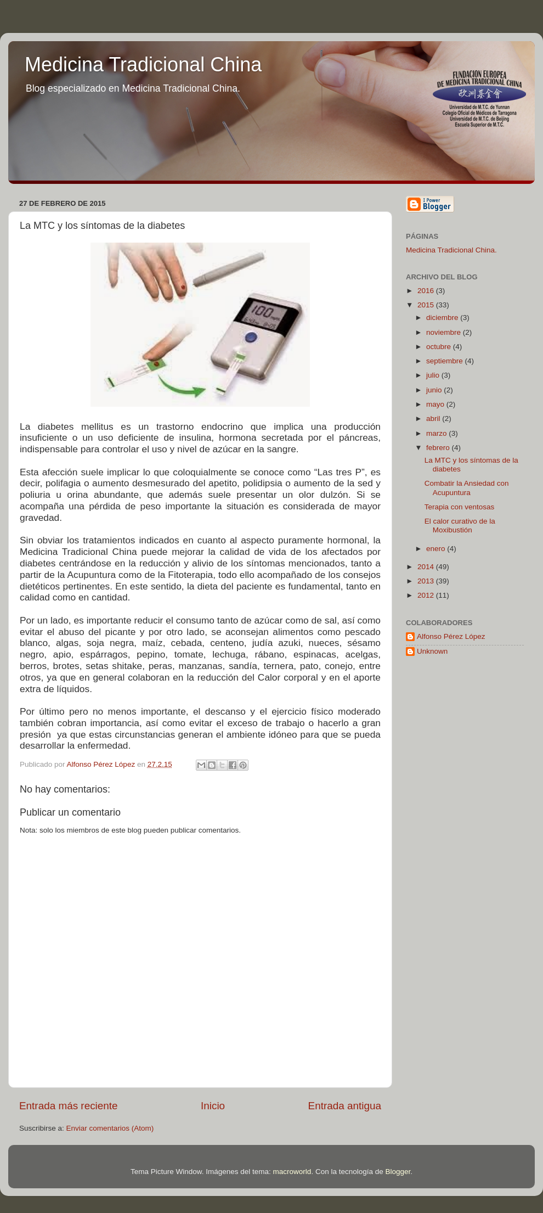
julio (434, 375)
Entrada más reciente (68, 1105)
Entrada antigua (344, 1105)
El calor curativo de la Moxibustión (460, 525)
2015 (426, 305)
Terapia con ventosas (460, 507)
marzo (437, 433)
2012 (426, 595)
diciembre (443, 317)
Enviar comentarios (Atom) (110, 1128)
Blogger (397, 1171)
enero (436, 548)
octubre (439, 346)
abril (434, 418)
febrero (439, 447)
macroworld (292, 1171)
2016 (426, 291)
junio (435, 390)
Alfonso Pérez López (451, 636)
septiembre (445, 361)
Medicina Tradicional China (143, 64)
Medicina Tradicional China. (451, 250)
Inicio (213, 1105)
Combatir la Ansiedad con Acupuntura (467, 487)
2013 (426, 581)
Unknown (432, 651)
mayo (436, 404)
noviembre (444, 332)
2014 (426, 567)
